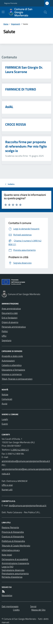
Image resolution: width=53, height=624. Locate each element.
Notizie (5, 394)
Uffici (4, 336)
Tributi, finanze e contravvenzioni (17, 379)
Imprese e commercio (12, 374)
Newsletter (7, 595)
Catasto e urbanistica (11, 365)
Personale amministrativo (14, 326)
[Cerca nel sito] (44, 12)
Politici (5, 331)
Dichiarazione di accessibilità (15, 559)
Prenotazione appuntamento (15, 573)
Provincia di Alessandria (13, 532)
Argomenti (15, 23)
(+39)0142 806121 (20, 449)
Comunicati (7, 399)
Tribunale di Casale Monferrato (16, 545)
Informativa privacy (11, 550)
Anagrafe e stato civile (12, 356)
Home (5, 23)
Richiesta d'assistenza (12, 577)
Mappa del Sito (38, 609)
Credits (16, 609)
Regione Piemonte (10, 3)
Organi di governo (10, 322)
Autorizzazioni (8, 360)
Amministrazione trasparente (15, 563)
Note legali (7, 554)
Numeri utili (7, 489)
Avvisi (4, 403)
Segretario (6, 340)
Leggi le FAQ (7, 566)
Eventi (5, 423)
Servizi (33, 606)
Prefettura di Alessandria (13, 541)
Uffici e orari (7, 485)
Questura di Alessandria (13, 536)
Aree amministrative (11, 308)
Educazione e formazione (13, 369)
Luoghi (5, 419)
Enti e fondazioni (9, 317)
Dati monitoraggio (10, 606)
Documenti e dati (10, 313)
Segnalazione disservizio (13, 570)
